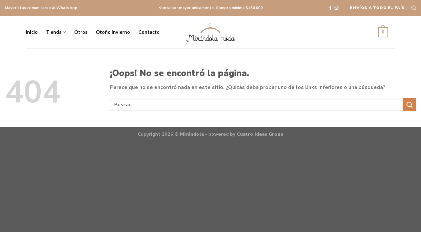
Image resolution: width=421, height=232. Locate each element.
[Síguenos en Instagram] (336, 8)
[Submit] (409, 104)
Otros (80, 32)
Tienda (56, 32)
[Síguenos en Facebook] (330, 8)
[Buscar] (413, 8)
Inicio (32, 32)
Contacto (149, 32)
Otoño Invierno (113, 32)
